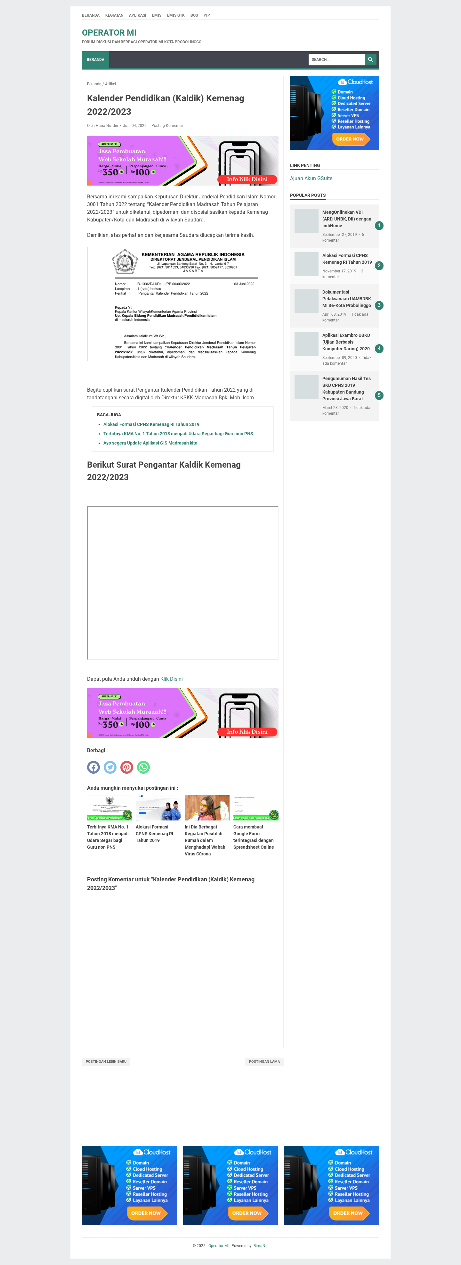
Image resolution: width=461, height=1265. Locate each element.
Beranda (91, 15)
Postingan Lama (264, 1062)
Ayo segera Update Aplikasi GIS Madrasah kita (150, 442)
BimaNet (261, 1246)
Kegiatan (114, 15)
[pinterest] (126, 767)
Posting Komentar (167, 125)
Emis (156, 15)
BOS (194, 15)
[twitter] (110, 767)
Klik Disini (171, 679)
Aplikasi (137, 15)
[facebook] (93, 767)
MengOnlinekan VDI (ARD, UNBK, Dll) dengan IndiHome (346, 219)
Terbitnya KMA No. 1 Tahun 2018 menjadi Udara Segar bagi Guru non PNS (178, 433)
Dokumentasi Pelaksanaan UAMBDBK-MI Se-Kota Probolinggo (347, 298)
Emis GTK (176, 15)
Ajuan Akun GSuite (311, 178)
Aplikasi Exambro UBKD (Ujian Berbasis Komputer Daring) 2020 (346, 342)
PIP (207, 15)
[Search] (337, 59)
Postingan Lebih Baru (106, 1062)
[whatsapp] (143, 767)
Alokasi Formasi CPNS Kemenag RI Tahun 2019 (151, 424)
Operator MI (109, 32)
